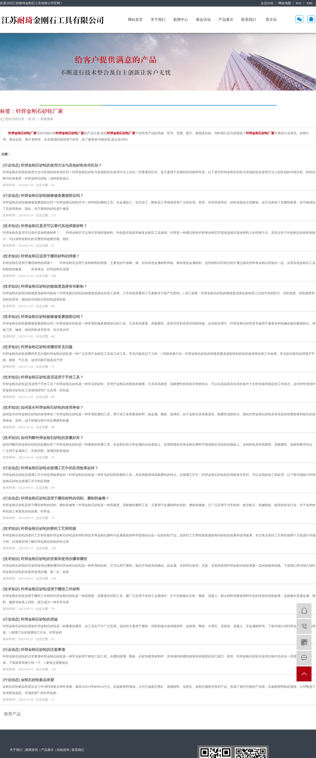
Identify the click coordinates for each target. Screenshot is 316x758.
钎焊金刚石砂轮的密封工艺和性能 (48, 529)
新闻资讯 (32, 750)
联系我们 (248, 20)
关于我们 (158, 20)
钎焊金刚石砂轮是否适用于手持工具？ (52, 377)
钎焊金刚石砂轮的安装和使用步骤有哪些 (54, 559)
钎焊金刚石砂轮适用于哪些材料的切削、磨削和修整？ (65, 498)
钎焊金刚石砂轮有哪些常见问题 (46, 347)
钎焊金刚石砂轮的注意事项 (43, 650)
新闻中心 (180, 20)
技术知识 (11, 226)
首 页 (31, 119)
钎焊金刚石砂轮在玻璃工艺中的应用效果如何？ (59, 468)
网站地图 (284, 3)
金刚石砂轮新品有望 (37, 680)
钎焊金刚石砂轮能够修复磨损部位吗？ (52, 196)
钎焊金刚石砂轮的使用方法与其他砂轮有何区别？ (61, 165)
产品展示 (226, 20)
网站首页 (135, 20)
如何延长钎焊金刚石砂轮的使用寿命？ (52, 408)
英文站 (271, 20)
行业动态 (11, 165)
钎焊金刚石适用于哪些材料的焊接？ (50, 256)
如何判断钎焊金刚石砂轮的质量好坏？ (52, 438)
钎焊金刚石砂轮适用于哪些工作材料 (50, 589)
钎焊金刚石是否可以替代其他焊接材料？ (54, 226)
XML (309, 3)
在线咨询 (63, 750)
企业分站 (267, 3)
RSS (298, 3)
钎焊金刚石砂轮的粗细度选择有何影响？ (54, 286)
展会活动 (203, 20)
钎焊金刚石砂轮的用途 (39, 619)
